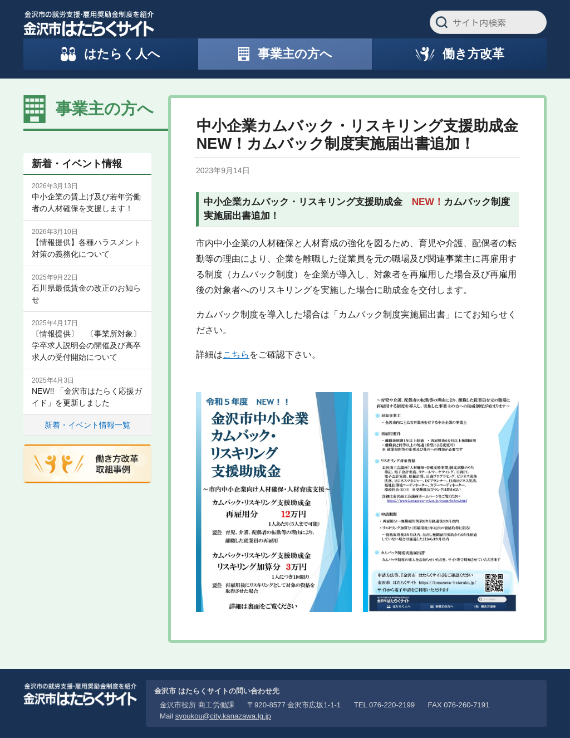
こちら (236, 354)
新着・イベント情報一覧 (87, 425)
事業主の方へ (105, 109)
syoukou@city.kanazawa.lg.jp (223, 716)
